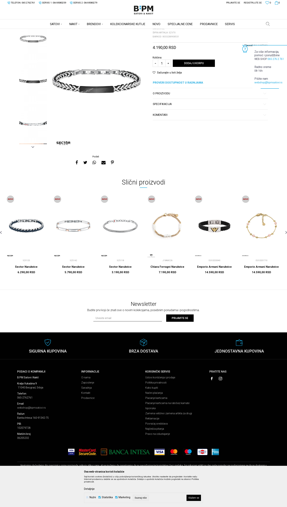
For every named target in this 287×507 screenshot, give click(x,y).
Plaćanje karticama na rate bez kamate (167, 431)
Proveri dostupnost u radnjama (209, 111)
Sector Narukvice (26, 295)
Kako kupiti (151, 416)
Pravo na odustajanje (157, 462)
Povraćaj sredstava (156, 452)
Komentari (209, 143)
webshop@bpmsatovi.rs (268, 82)
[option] (33, 68)
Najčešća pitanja (154, 457)
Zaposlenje (87, 411)
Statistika (107, 497)
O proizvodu (209, 122)
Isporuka (150, 437)
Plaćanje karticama (156, 426)
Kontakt (85, 421)
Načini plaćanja (154, 421)
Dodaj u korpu (194, 92)
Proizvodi (43, 31)
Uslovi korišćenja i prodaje (160, 406)
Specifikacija (209, 132)
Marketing (124, 497)
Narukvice (64, 31)
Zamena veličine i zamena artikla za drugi (168, 442)
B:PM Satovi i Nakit (26, 31)
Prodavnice (87, 426)
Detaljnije (89, 488)
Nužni (93, 497)
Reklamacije (152, 447)
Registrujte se (253, 2)
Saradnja (86, 416)
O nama (85, 406)
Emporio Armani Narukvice (214, 295)
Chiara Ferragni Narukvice (167, 295)
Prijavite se (180, 346)
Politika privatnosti (156, 411)
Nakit (53, 31)
